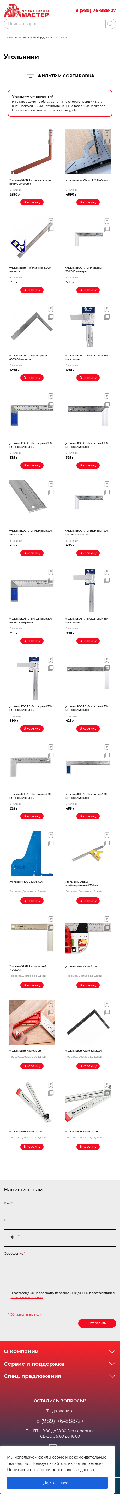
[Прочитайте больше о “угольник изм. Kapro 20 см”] (88, 986)
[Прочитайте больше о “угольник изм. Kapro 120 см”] (32, 1147)
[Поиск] (109, 24)
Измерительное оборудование (34, 37)
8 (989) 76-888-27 (95, 10)
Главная (8, 37)
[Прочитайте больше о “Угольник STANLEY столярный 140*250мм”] (32, 986)
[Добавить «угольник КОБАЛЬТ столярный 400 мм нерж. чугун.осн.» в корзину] (88, 817)
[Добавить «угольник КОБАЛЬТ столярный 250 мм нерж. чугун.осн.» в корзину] (88, 466)
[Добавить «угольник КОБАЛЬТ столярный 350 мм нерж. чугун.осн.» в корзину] (88, 729)
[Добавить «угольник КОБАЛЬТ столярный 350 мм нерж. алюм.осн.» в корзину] (32, 729)
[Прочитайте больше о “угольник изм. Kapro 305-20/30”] (88, 1067)
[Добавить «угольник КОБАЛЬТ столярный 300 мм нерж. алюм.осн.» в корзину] (88, 553)
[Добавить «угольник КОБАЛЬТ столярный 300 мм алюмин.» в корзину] (32, 553)
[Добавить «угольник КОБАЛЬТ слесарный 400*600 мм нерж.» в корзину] (32, 378)
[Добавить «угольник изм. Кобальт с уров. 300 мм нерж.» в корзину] (32, 290)
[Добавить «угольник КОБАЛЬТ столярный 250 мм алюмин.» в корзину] (88, 378)
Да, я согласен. (57, 1482)
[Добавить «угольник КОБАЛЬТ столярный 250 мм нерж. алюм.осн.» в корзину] (32, 466)
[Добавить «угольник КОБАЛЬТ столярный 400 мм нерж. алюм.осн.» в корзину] (32, 817)
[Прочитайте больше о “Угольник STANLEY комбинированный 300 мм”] (88, 901)
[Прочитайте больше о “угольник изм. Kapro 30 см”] (32, 1067)
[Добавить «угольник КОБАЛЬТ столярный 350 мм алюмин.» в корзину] (88, 641)
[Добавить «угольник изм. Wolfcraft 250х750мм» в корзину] (88, 202)
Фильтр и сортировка (60, 76)
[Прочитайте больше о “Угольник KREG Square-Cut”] (32, 901)
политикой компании (27, 1298)
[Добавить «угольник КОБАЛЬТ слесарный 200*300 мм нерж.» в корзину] (88, 290)
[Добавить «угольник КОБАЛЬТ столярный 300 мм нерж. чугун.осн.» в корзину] (32, 641)
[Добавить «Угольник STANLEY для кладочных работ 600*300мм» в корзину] (32, 202)
